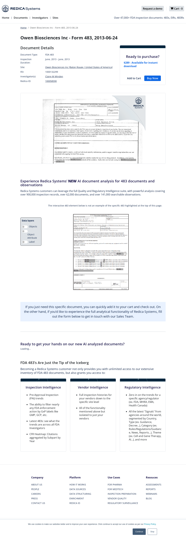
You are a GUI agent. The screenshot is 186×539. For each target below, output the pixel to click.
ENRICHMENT (76, 498)
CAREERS (36, 493)
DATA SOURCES (77, 489)
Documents (21, 17)
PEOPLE (35, 489)
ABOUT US (36, 484)
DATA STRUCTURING (80, 493)
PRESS (34, 498)
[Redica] (21, 8)
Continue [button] (139, 532)
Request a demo (152, 8)
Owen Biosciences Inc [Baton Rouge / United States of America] (79, 67)
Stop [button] (152, 532)
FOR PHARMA (115, 484)
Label (32, 241)
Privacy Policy (150, 524)
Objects (33, 226)
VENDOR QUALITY (117, 498)
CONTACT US (38, 503)
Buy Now (152, 78)
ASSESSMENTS (153, 484)
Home (5, 17)
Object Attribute (32, 236)
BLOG (149, 498)
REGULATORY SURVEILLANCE (123, 503)
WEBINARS (151, 493)
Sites (55, 17)
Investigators (40, 17)
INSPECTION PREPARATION (122, 493)
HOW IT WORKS (77, 484)
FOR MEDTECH (115, 489)
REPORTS (151, 489)
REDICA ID (74, 503)
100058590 (51, 81)
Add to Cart (134, 78)
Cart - (177, 8)
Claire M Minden (54, 76)
